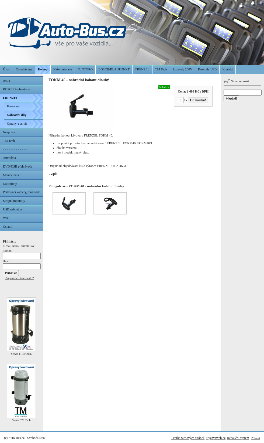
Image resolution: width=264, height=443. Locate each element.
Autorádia (9, 158)
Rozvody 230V (182, 69)
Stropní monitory (14, 201)
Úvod (6, 69)
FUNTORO (85, 69)
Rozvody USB (207, 69)
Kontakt (227, 69)
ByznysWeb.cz (215, 438)
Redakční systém (238, 438)
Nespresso (9, 132)
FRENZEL (142, 69)
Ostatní (7, 227)
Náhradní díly (16, 115)
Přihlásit (255, 438)
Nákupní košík (236, 81)
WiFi (6, 218)
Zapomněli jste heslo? (19, 278)
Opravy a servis (17, 123)
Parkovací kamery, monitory (21, 192)
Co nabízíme (24, 69)
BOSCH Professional (16, 89)
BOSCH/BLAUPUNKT (114, 69)
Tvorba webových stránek (188, 438)
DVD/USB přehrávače (17, 166)
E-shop (43, 69)
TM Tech (161, 69)
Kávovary (13, 106)
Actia (6, 81)
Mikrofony (10, 184)
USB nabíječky (13, 209)
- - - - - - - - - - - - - (15, 149)
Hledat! (231, 98)
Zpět (54, 174)
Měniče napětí (12, 175)
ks (182, 100)
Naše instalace (62, 69)
